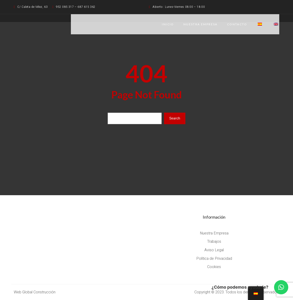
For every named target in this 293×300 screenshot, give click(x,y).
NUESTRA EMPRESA (200, 24)
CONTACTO (237, 24)
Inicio (168, 24)
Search (174, 118)
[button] (281, 287)
